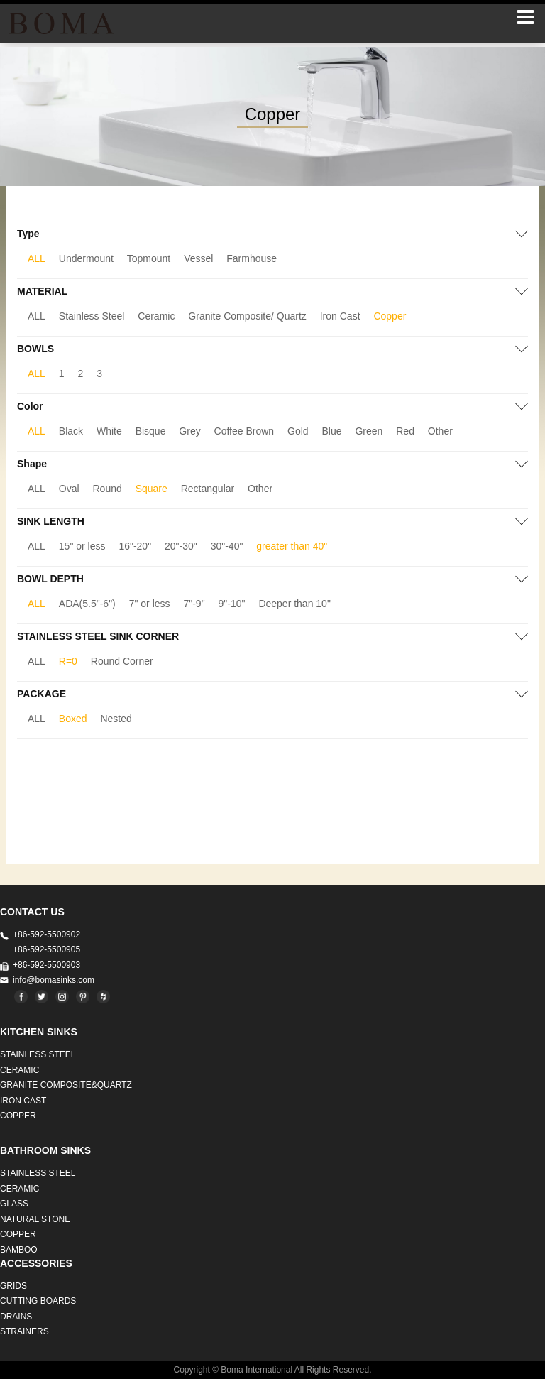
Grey (189, 431)
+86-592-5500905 (46, 949)
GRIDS (13, 1286)
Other (440, 431)
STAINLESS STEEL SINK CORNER (98, 636)
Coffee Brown (244, 431)
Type (28, 233)
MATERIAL (42, 291)
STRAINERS (24, 1331)
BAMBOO (19, 1250)
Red (405, 431)
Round (107, 488)
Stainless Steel (92, 316)
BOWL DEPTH (50, 578)
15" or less (82, 546)
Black (71, 431)
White (109, 431)
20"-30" (181, 546)
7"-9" (193, 603)
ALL (36, 258)
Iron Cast (340, 316)
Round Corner (122, 661)
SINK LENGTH (50, 521)
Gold (298, 431)
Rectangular (208, 488)
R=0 (68, 661)
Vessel (198, 258)
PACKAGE (41, 693)
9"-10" (232, 603)
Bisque (151, 431)
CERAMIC (19, 1070)
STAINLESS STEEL (37, 1054)
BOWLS (35, 348)
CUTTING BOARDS (38, 1301)
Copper (389, 316)
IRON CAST (23, 1101)
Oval (69, 488)
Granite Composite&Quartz (66, 1085)
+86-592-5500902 (46, 934)
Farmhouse (251, 258)
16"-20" (135, 546)
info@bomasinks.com (53, 980)
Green (368, 431)
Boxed (73, 718)
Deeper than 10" (294, 603)
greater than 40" (291, 546)
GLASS (14, 1204)
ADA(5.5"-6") (87, 603)
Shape (32, 463)
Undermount (86, 258)
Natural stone (35, 1219)
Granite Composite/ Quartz (247, 316)
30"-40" (227, 546)
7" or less (149, 603)
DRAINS (16, 1316)
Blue (332, 431)
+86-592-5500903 (46, 965)
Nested (115, 718)
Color (30, 406)
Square (151, 488)
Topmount (148, 258)
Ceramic (156, 316)
